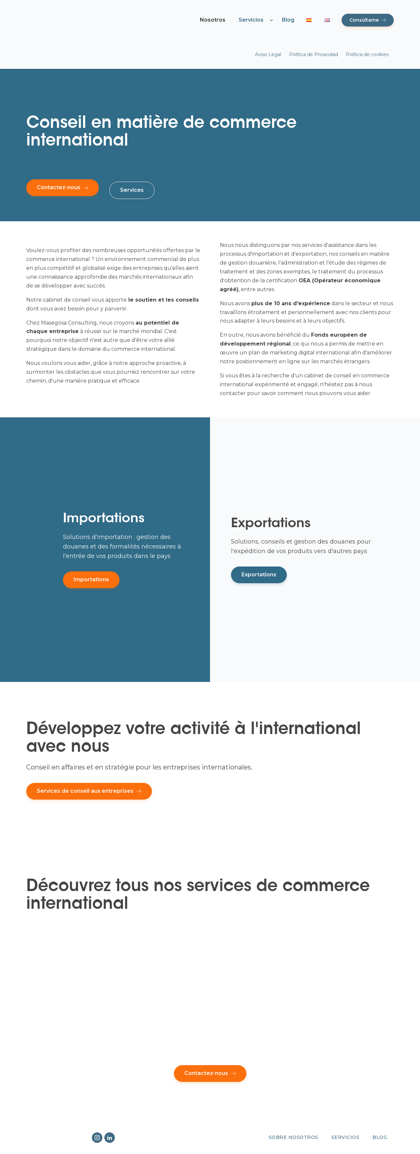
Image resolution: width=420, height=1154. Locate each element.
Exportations (259, 574)
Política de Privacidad (313, 54)
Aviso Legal (268, 54)
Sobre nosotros (293, 1137)
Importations (91, 579)
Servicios (251, 20)
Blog (288, 20)
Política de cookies (367, 54)
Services (132, 190)
